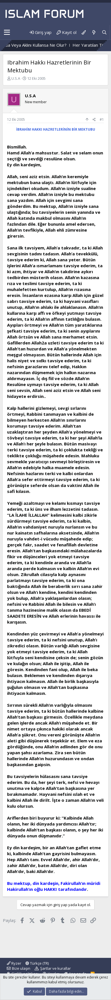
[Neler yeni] (93, 32)
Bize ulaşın (21, 968)
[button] (7, 32)
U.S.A (15, 78)
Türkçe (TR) (37, 963)
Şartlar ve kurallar (55, 968)
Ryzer (14, 963)
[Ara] (104, 32)
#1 (102, 119)
